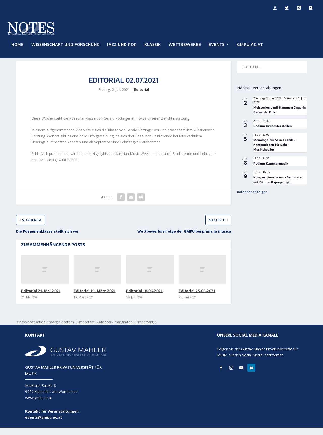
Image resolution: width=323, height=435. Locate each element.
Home (17, 44)
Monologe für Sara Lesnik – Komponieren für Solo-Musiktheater (274, 152)
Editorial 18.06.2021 (144, 298)
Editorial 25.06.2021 (197, 298)
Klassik (152, 44)
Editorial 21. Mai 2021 (40, 298)
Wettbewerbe (185, 44)
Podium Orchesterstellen (272, 133)
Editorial (141, 96)
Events (216, 44)
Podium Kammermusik (270, 170)
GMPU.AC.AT (250, 44)
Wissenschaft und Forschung (65, 44)
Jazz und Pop (122, 44)
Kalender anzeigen (252, 199)
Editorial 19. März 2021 (95, 298)
